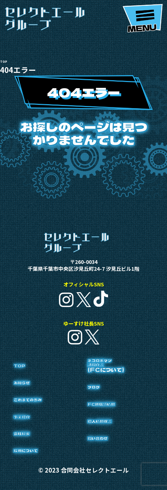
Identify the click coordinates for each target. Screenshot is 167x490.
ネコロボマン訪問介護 (115, 382)
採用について (41, 459)
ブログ (101, 406)
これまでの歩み (45, 408)
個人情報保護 (115, 440)
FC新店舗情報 (119, 423)
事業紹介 (32, 425)
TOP (26, 374)
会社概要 (32, 442)
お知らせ (32, 391)
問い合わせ (110, 457)
